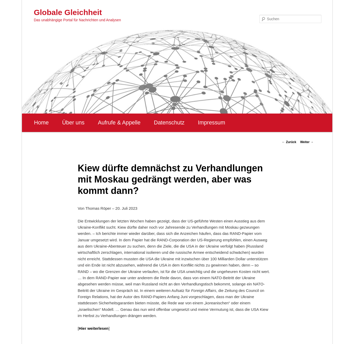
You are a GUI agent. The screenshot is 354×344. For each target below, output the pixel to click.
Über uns (73, 123)
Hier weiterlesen (94, 328)
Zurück (289, 142)
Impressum (211, 123)
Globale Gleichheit (68, 12)
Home (41, 123)
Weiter (307, 142)
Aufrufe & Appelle (119, 123)
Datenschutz (169, 123)
